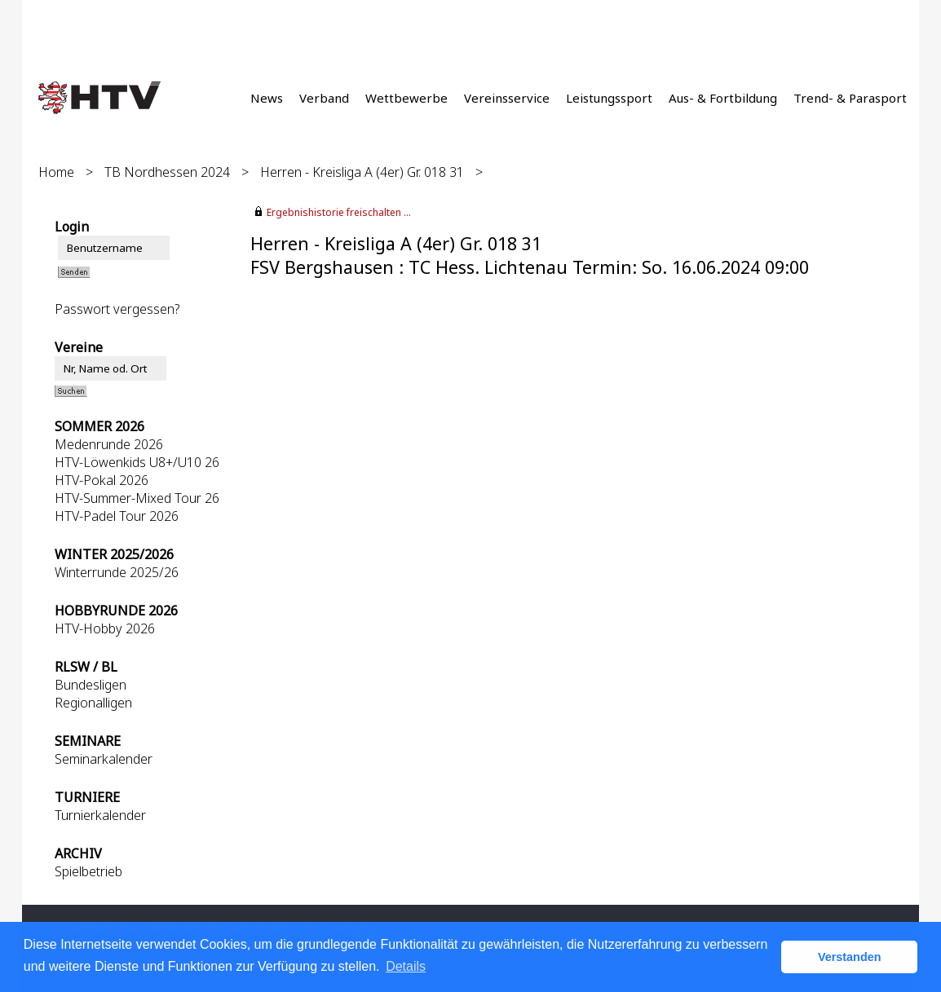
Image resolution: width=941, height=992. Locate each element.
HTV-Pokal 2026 (101, 480)
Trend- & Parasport (850, 98)
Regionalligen (93, 703)
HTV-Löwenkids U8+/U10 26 (137, 462)
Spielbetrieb (88, 871)
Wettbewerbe (406, 98)
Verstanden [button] (849, 956)
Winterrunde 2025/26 (117, 572)
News (266, 98)
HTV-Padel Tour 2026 (117, 516)
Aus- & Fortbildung (723, 98)
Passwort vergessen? (117, 309)
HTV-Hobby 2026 (105, 628)
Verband (324, 98)
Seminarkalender (103, 759)
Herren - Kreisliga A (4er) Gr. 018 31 (362, 172)
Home (56, 172)
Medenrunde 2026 (109, 444)
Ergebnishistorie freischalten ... (339, 212)
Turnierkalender (100, 815)
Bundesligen (90, 685)
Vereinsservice (507, 98)
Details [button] (406, 966)
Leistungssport (609, 98)
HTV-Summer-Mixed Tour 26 (137, 498)
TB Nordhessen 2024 (167, 172)
